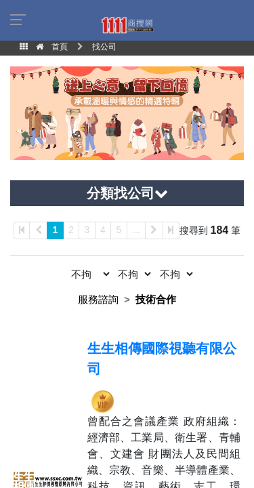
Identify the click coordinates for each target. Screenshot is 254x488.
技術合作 (155, 299)
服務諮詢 (98, 299)
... (136, 229)
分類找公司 (127, 193)
